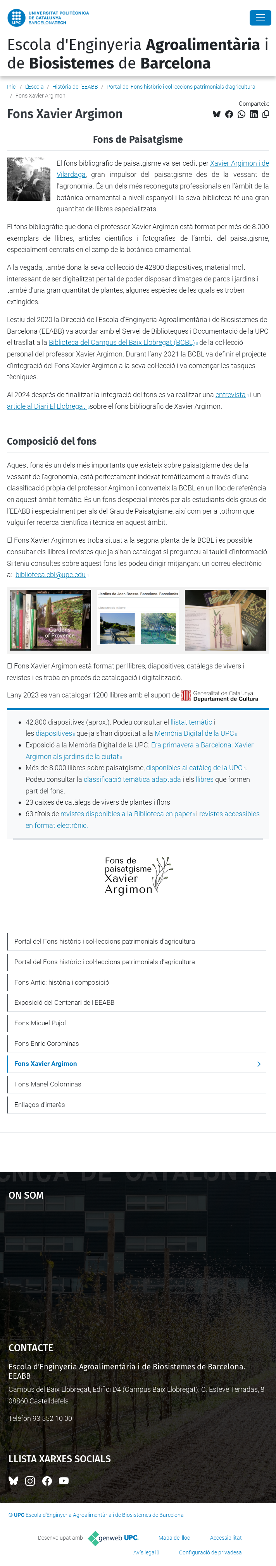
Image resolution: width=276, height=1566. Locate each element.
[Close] (260, 18)
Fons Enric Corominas (46, 1043)
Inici (12, 87)
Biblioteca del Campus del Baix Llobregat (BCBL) (122, 342)
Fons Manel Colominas (47, 1084)
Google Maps (138, 1268)
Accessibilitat (226, 1538)
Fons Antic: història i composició (61, 982)
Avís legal (144, 1552)
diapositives (54, 733)
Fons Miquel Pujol (40, 1023)
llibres (205, 779)
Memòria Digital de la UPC (194, 733)
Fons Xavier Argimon (45, 1063)
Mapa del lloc (174, 1538)
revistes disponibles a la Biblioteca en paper (126, 814)
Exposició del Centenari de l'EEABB (64, 1002)
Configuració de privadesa (210, 1552)
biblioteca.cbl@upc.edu (51, 575)
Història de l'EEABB (75, 87)
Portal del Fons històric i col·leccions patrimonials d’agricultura (181, 87)
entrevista (231, 395)
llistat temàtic (191, 722)
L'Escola (34, 87)
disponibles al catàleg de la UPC (194, 768)
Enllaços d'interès (39, 1105)
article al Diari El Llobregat (47, 406)
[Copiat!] (265, 114)
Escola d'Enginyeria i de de (138, 54)
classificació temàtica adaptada (132, 779)
